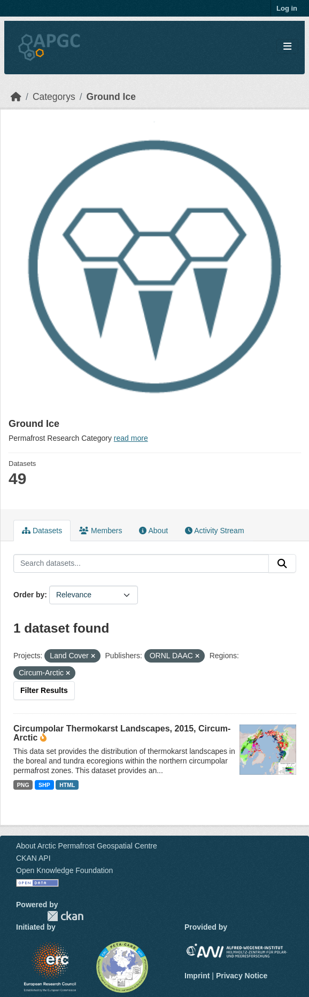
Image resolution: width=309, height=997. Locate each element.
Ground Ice (111, 96)
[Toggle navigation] (287, 46)
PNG (23, 785)
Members (100, 530)
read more (131, 438)
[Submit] (282, 563)
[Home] (16, 96)
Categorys (54, 96)
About (153, 530)
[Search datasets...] (141, 563)
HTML (67, 785)
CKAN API (33, 858)
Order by (28, 594)
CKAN (65, 916)
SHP (44, 785)
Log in (286, 8)
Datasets (42, 530)
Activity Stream (214, 530)
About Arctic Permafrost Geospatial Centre (86, 846)
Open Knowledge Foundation (64, 870)
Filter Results (44, 690)
